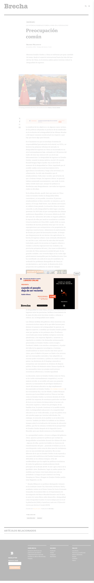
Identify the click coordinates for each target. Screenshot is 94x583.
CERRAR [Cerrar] (77, 273)
